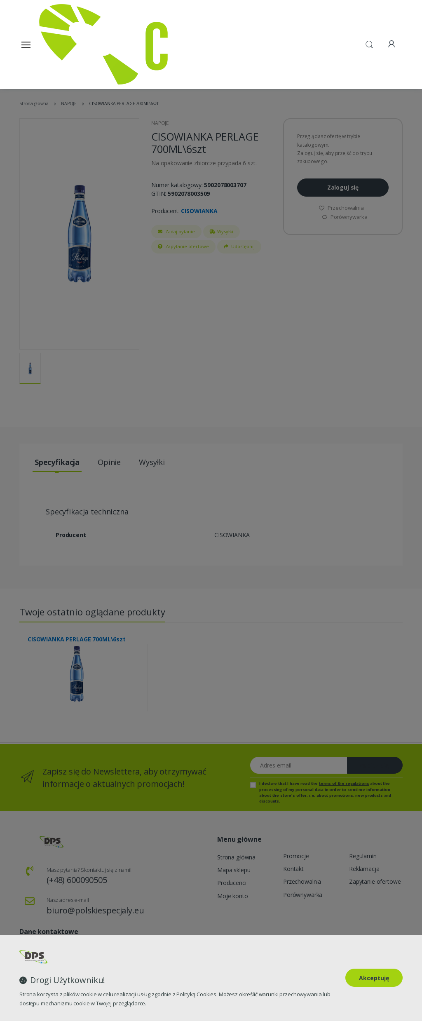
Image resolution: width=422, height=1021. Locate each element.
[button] (369, 44)
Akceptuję (374, 978)
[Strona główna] (60, 44)
